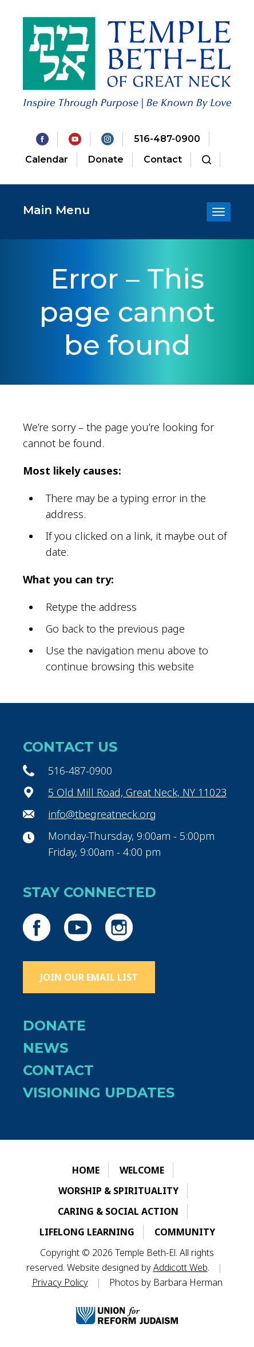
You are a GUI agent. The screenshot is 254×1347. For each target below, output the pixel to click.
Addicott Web (180, 1267)
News (45, 1048)
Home (86, 1170)
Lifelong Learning (86, 1232)
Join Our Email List (89, 977)
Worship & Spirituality (118, 1190)
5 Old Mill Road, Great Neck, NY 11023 (137, 792)
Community (184, 1232)
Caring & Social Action (118, 1211)
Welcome (142, 1170)
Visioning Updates (98, 1092)
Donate (106, 159)
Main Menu (56, 210)
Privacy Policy (60, 1282)
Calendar (46, 159)
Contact (163, 159)
